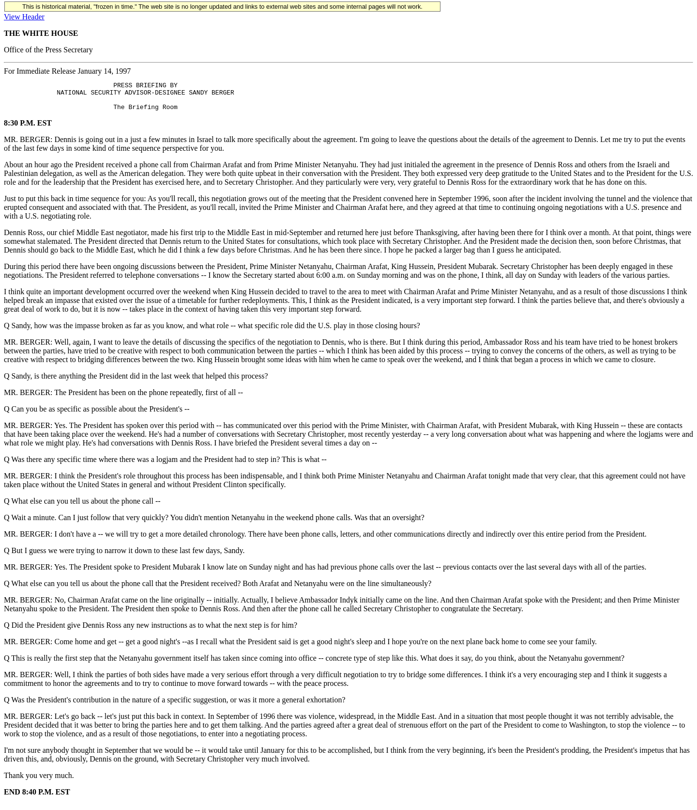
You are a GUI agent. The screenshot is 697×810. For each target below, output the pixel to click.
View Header (24, 17)
